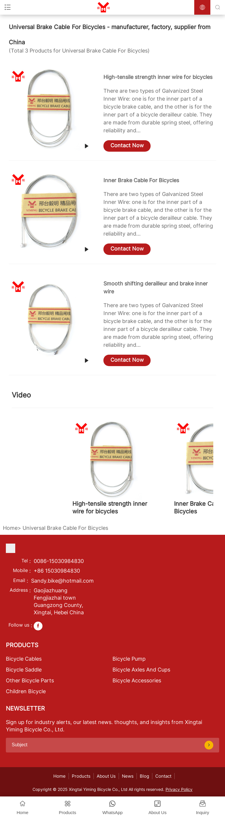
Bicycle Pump (129, 659)
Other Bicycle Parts (30, 680)
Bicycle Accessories (136, 680)
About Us (106, 776)
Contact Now (127, 145)
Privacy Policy (179, 789)
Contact (163, 776)
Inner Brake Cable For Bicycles (141, 180)
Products (81, 776)
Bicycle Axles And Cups (141, 670)
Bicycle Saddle (24, 670)
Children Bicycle (26, 691)
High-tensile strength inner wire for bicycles (157, 77)
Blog (144, 776)
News (128, 776)
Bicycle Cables (24, 659)
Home (10, 528)
